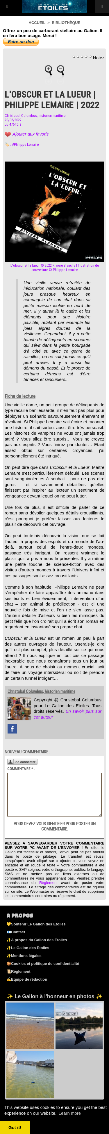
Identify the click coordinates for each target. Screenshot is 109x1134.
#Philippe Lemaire (25, 144)
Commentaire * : (21, 769)
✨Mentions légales (24, 955)
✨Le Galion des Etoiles (27, 948)
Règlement (48, 882)
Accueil (37, 22)
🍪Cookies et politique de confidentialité (42, 963)
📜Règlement (18, 971)
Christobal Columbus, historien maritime (35, 115)
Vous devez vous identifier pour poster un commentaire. (55, 826)
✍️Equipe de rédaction (26, 979)
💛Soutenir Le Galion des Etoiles (36, 924)
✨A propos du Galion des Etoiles (36, 940)
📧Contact (15, 932)
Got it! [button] (14, 1127)
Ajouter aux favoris (30, 133)
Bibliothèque (66, 22)
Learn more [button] (69, 1113)
